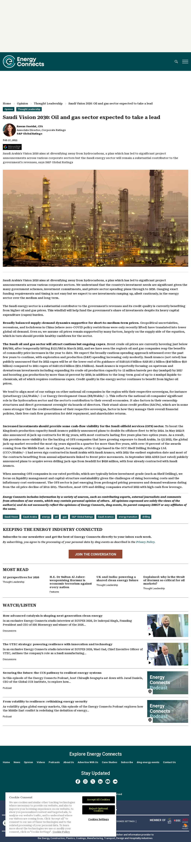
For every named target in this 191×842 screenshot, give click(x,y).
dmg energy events (148, 762)
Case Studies (109, 762)
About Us (68, 762)
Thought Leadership (48, 103)
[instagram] (85, 781)
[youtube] (107, 781)
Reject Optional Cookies (98, 809)
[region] (60, 814)
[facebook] (78, 781)
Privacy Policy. (145, 542)
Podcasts (54, 762)
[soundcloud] (115, 781)
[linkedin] (100, 781)
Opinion (22, 103)
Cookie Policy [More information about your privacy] (61, 832)
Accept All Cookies (98, 799)
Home (7, 103)
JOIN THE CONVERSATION (95, 554)
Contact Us (169, 762)
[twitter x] (92, 781)
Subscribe (127, 762)
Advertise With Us (88, 762)
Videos (41, 762)
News (17, 762)
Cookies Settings (125, 821)
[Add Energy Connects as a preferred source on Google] (12, 147)
